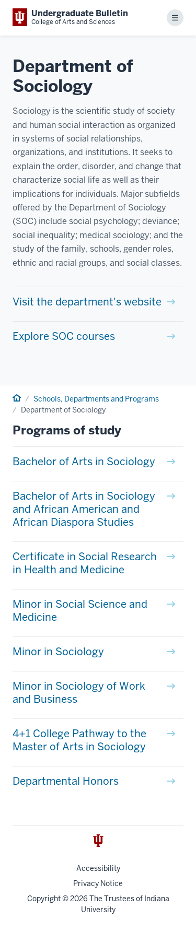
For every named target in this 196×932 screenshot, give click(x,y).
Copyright (44, 898)
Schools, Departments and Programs (96, 399)
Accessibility (98, 868)
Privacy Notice (98, 883)
